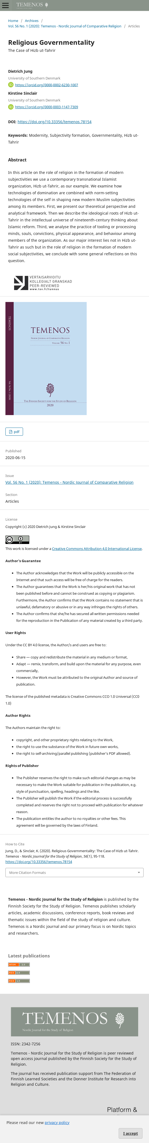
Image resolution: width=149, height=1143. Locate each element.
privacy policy (57, 1122)
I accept (130, 1133)
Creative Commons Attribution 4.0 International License (97, 548)
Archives (31, 20)
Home (13, 20)
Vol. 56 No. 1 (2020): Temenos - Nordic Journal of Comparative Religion (64, 26)
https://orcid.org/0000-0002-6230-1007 (46, 84)
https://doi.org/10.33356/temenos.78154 (55, 121)
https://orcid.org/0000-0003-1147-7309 (46, 106)
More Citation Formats (27, 872)
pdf (16, 431)
